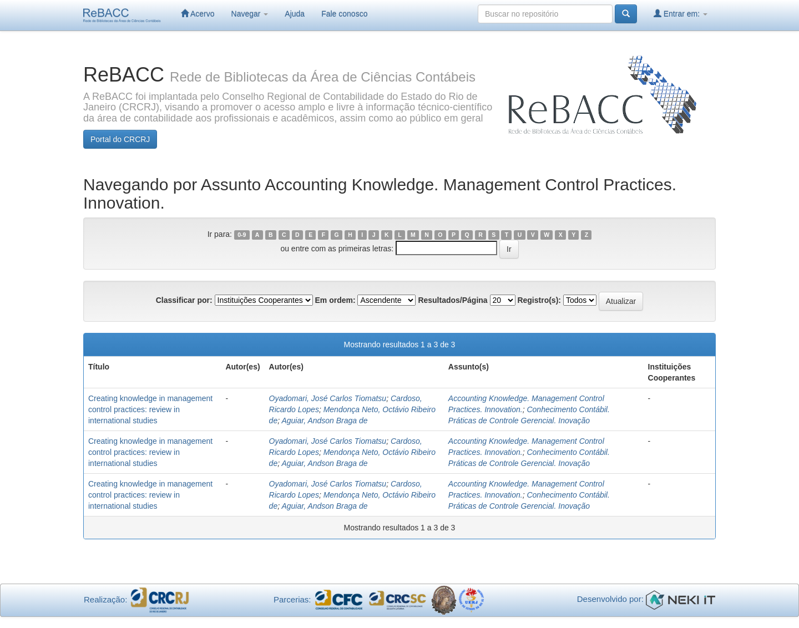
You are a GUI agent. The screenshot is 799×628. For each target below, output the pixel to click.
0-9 (241, 234)
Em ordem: (335, 300)
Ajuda (295, 13)
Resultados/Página (452, 300)
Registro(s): (539, 300)
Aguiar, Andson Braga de (324, 420)
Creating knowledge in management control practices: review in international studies (150, 409)
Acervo (198, 13)
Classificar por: (184, 300)
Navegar (250, 13)
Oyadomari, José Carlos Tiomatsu (328, 398)
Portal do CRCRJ (120, 139)
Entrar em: (680, 13)
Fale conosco (344, 13)
